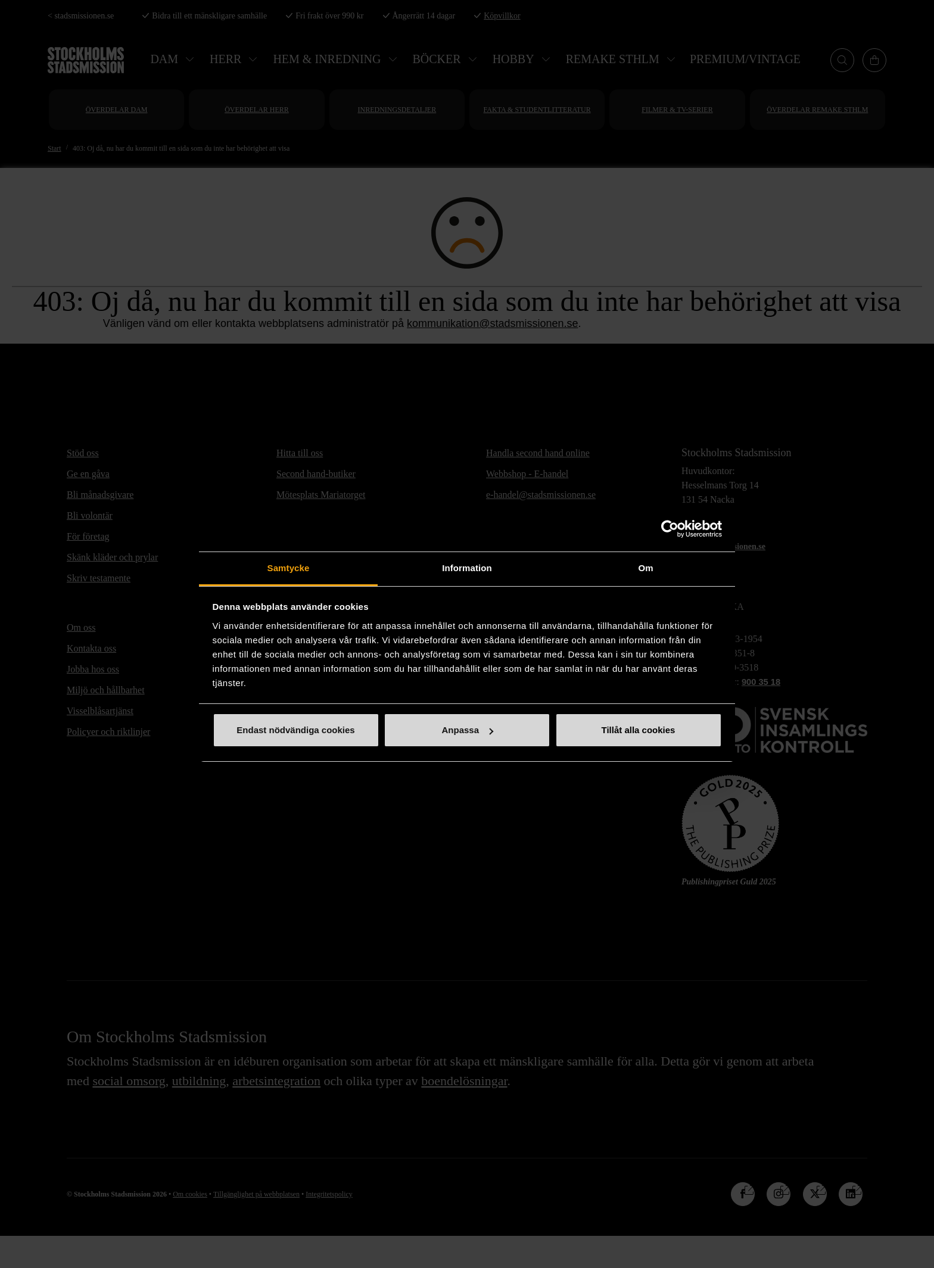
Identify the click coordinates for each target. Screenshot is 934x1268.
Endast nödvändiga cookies (295, 730)
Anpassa (467, 730)
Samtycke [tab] (288, 568)
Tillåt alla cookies (638, 730)
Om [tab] (645, 568)
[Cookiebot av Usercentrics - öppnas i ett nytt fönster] (670, 529)
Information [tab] (467, 568)
